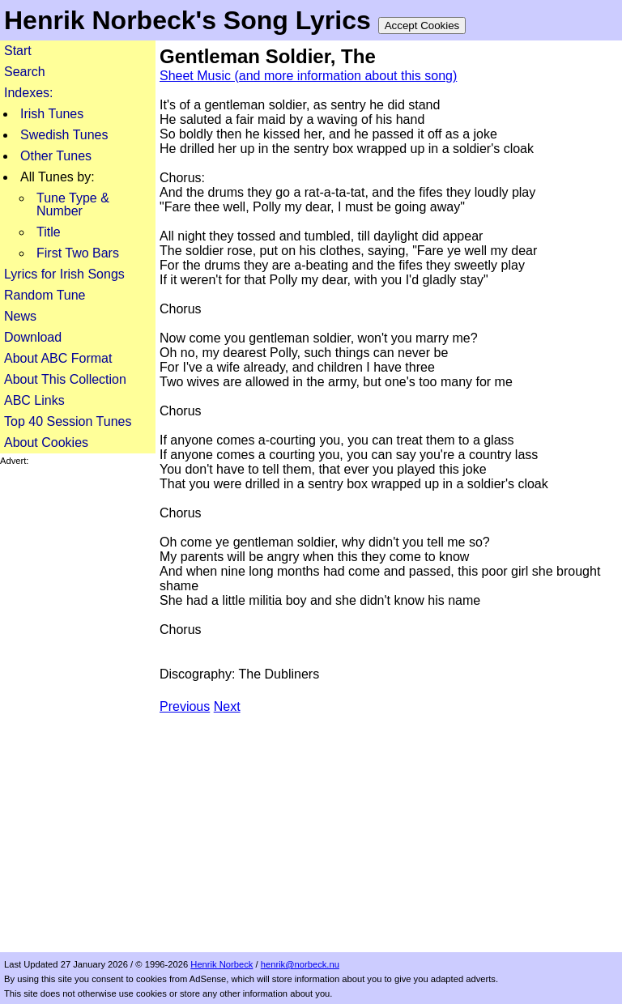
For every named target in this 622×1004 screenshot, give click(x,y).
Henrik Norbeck (221, 964)
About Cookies (46, 442)
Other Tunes (56, 156)
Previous (185, 706)
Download (33, 337)
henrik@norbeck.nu (300, 964)
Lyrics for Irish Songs (64, 274)
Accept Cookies (422, 25)
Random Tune (45, 295)
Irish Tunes (51, 114)
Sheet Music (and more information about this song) (308, 76)
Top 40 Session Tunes (67, 421)
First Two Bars (77, 253)
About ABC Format (58, 358)
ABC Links (34, 400)
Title (48, 232)
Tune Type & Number (72, 204)
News (20, 316)
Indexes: (28, 93)
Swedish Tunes (64, 135)
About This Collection (65, 379)
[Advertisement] (78, 709)
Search (24, 72)
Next (227, 706)
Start (18, 50)
